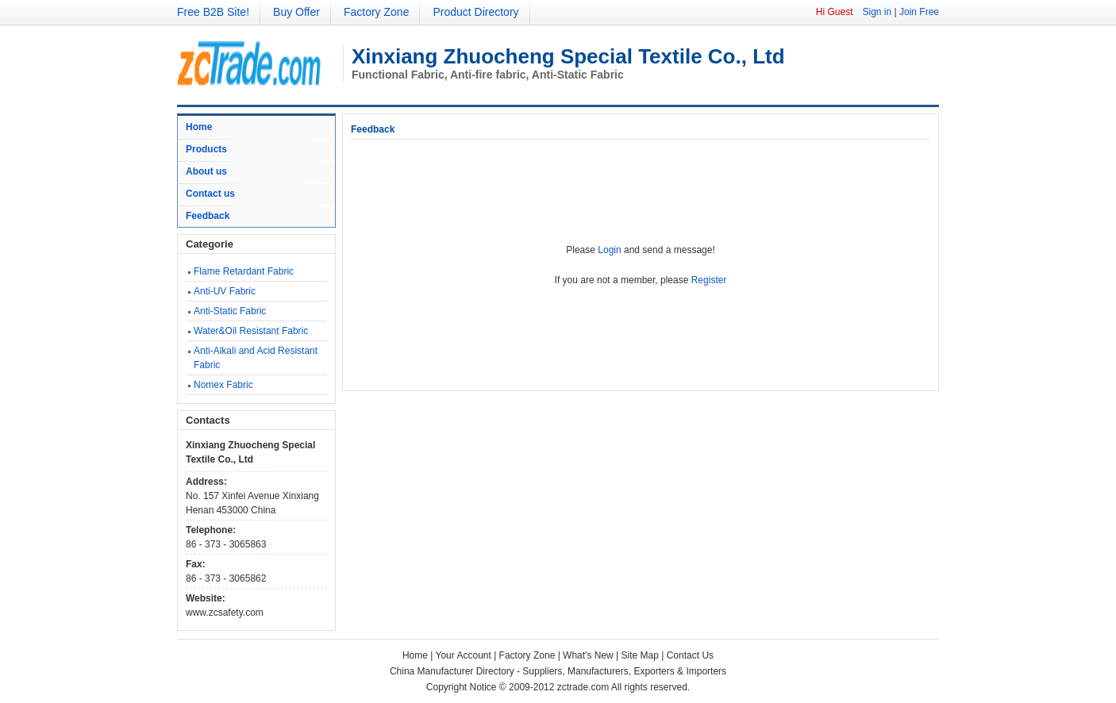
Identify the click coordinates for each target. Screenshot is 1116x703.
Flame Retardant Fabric (244, 271)
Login (609, 249)
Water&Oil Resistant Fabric (251, 330)
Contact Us (690, 655)
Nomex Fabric (223, 384)
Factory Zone (376, 12)
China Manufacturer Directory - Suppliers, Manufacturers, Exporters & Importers (558, 671)
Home (199, 127)
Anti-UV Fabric (225, 291)
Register (709, 280)
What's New (588, 655)
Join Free (919, 11)
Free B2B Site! (213, 12)
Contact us (210, 193)
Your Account (463, 655)
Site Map (640, 655)
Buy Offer (296, 12)
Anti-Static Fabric (230, 311)
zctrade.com (583, 687)
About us (206, 171)
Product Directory (475, 12)
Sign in (876, 11)
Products (206, 149)
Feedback (207, 215)
